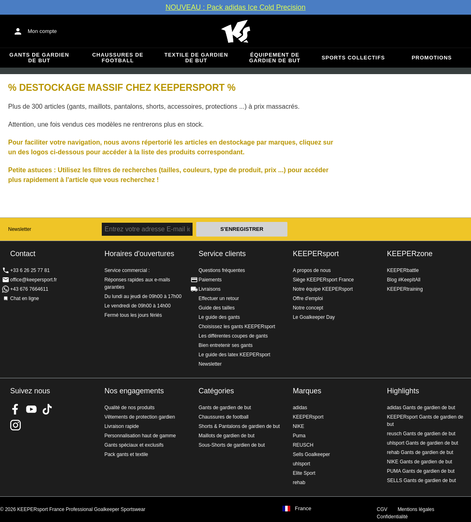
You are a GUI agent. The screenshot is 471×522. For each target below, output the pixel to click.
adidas (300, 407)
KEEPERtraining (405, 289)
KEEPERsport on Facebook (15, 409)
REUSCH (303, 445)
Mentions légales (416, 509)
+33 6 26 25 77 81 (30, 270)
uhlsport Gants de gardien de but (422, 443)
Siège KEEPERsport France (323, 280)
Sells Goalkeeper (311, 454)
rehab (299, 482)
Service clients (222, 254)
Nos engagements (134, 391)
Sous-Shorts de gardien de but (232, 445)
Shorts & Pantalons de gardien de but (239, 426)
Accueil (236, 31)
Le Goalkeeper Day (314, 317)
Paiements (210, 280)
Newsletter (19, 229)
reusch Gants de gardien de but (421, 433)
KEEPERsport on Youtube (31, 409)
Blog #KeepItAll (404, 280)
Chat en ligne (24, 298)
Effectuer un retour (219, 298)
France (303, 508)
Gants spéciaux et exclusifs (133, 445)
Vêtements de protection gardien (139, 417)
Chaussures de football (117, 58)
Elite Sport (304, 473)
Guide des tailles (217, 308)
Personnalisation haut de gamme (139, 436)
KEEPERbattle (403, 270)
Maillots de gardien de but (226, 436)
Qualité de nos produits (129, 407)
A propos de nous (312, 270)
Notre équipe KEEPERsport (323, 289)
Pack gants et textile (126, 454)
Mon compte (42, 31)
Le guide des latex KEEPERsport (234, 355)
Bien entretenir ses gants (226, 345)
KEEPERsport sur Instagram (15, 425)
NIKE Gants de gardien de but (419, 462)
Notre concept (308, 308)
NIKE (298, 426)
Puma (299, 436)
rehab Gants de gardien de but (420, 452)
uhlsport (301, 464)
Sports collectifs (353, 58)
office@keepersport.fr (33, 280)
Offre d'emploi (308, 298)
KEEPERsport (316, 254)
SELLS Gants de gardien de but (421, 480)
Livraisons (210, 289)
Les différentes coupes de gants (233, 336)
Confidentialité (392, 517)
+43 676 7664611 (29, 289)
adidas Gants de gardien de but (421, 407)
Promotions (432, 58)
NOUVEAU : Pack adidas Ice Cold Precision (235, 7)
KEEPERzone (410, 254)
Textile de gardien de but (196, 58)
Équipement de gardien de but (274, 58)
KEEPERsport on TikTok (47, 409)
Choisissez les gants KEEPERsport (237, 326)
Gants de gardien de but (39, 58)
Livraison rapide (121, 426)
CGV (382, 509)
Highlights (403, 391)
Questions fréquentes (222, 270)
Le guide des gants (219, 317)
